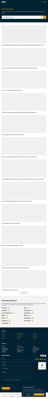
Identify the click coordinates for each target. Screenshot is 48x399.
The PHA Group (5, 2)
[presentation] (10, 384)
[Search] (42, 2)
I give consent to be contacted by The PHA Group (12, 379)
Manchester (19, 346)
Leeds (34, 346)
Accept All (39, 394)
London (3, 346)
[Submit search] (44, 17)
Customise (28, 394)
